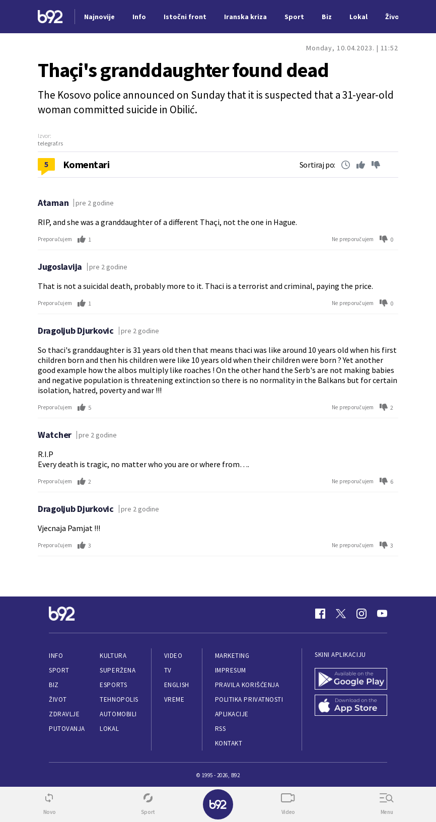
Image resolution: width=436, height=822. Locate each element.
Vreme (174, 699)
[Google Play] (351, 679)
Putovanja (67, 728)
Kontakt (229, 743)
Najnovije (99, 16)
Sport (59, 670)
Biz (54, 685)
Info (56, 655)
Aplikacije (232, 714)
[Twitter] (341, 614)
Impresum (230, 670)
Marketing (232, 655)
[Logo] (50, 17)
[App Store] (351, 705)
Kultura (113, 655)
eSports (113, 685)
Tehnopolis (119, 699)
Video (173, 655)
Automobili (118, 714)
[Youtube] (382, 614)
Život (58, 699)
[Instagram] (361, 614)
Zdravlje (64, 714)
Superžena (117, 670)
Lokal (109, 728)
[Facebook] (320, 614)
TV (168, 670)
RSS (220, 728)
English (176, 685)
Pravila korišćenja (247, 685)
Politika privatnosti (249, 699)
